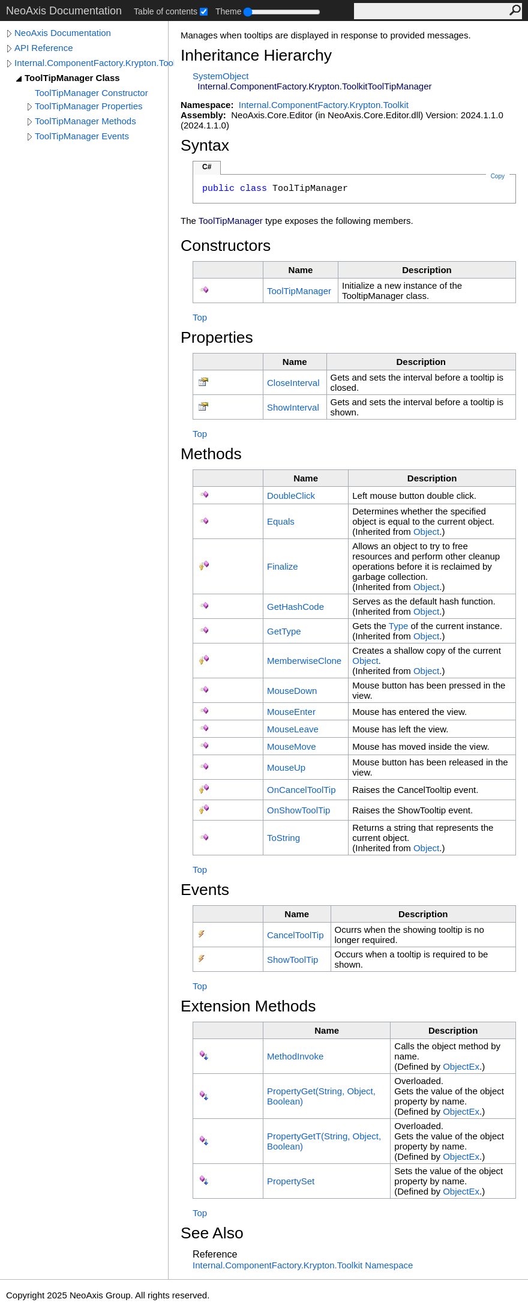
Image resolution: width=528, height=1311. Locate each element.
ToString (283, 838)
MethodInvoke (295, 1056)
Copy (498, 176)
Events (205, 890)
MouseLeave (293, 729)
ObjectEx (461, 1066)
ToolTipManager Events (82, 136)
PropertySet (290, 1181)
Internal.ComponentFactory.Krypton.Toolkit (94, 63)
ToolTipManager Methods (85, 121)
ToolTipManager (299, 291)
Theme (228, 11)
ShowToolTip (292, 959)
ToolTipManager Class (72, 78)
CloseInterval (293, 383)
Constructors (226, 246)
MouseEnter (291, 712)
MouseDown (292, 691)
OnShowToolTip (298, 810)
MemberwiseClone (304, 661)
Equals (281, 521)
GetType (284, 631)
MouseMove (291, 746)
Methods (211, 454)
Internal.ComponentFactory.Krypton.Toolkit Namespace (303, 1265)
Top (200, 317)
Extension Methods (248, 1006)
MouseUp (286, 767)
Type (399, 626)
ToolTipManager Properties (89, 106)
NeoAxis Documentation (62, 33)
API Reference (43, 48)
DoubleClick (291, 495)
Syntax (205, 145)
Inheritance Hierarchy (256, 55)
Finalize (282, 566)
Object (426, 531)
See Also (212, 1233)
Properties (217, 337)
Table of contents (165, 11)
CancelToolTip (295, 935)
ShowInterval (293, 407)
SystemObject (220, 76)
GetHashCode (295, 606)
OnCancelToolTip (301, 790)
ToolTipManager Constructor (91, 93)
